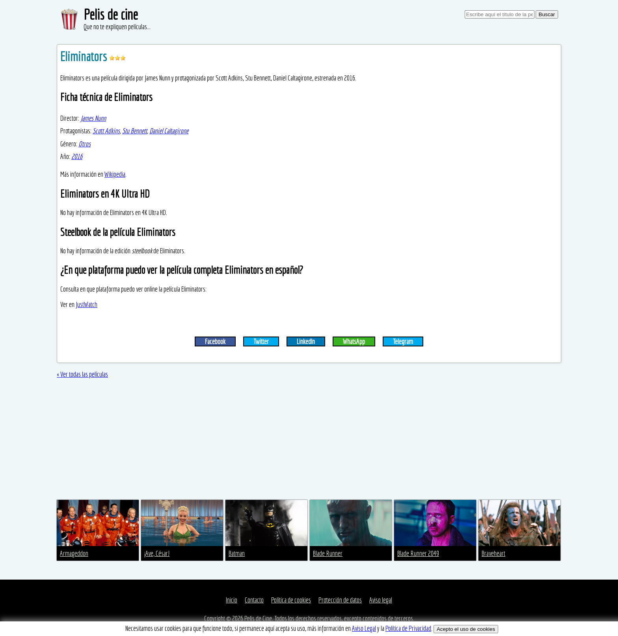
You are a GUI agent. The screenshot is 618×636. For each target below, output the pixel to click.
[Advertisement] (309, 440)
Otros (84, 144)
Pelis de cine (111, 14)
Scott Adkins (106, 131)
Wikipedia (114, 174)
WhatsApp (354, 341)
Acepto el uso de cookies (466, 629)
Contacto (254, 600)
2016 (76, 156)
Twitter (261, 341)
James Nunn (93, 118)
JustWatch (86, 304)
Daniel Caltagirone (168, 131)
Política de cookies (291, 600)
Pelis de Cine (258, 618)
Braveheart (493, 553)
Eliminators (84, 56)
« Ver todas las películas (82, 374)
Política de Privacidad (408, 628)
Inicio (231, 600)
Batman (237, 553)
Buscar (547, 14)
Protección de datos (340, 600)
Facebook (215, 341)
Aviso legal (380, 600)
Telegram (403, 341)
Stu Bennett (134, 131)
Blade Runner (328, 553)
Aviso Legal (364, 628)
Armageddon (74, 553)
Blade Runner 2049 (418, 553)
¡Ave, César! (156, 553)
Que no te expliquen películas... (117, 26)
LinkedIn (306, 341)
